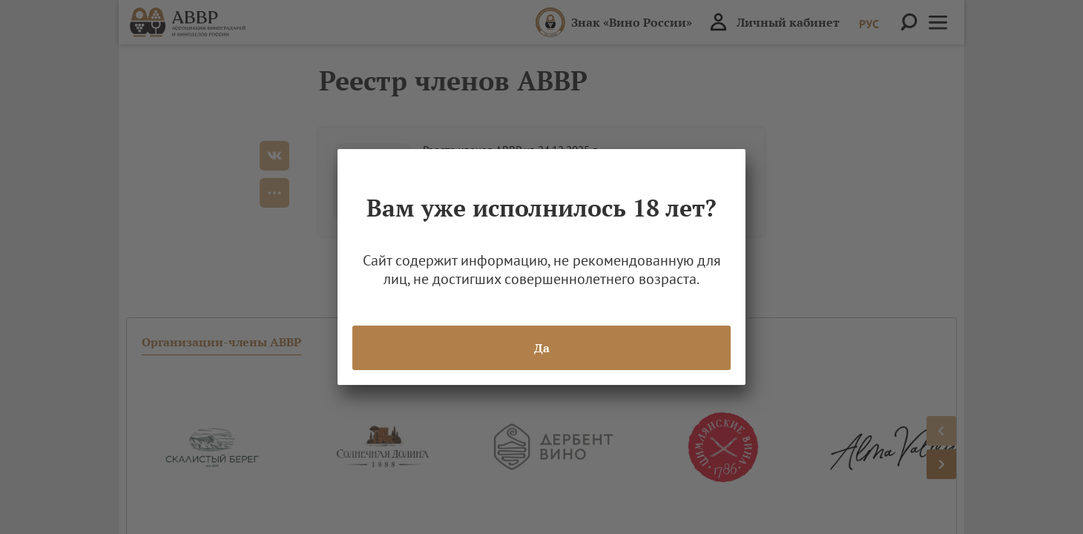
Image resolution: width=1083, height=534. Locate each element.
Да (542, 348)
